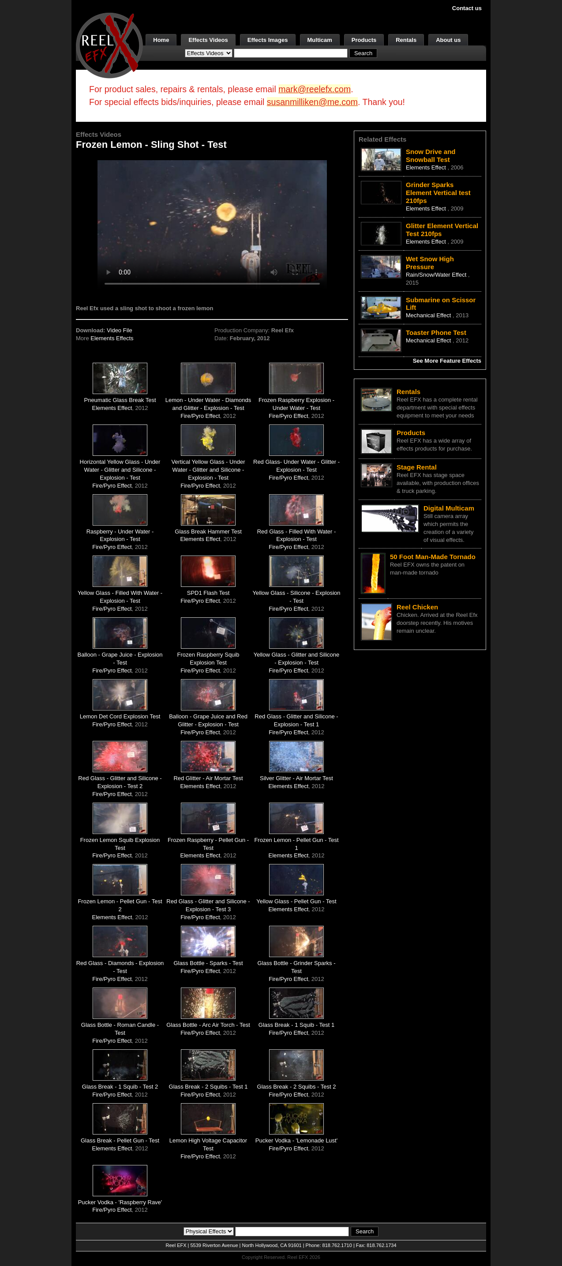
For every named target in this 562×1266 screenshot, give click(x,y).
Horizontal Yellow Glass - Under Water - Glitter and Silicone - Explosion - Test (120, 469)
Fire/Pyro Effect (200, 416)
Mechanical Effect (429, 315)
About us (448, 40)
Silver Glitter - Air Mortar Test (296, 778)
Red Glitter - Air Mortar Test (208, 778)
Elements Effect (112, 408)
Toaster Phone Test (436, 332)
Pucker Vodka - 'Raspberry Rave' (120, 1202)
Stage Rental (417, 467)
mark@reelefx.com (314, 89)
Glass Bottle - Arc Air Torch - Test (208, 1025)
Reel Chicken (417, 607)
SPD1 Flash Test (208, 593)
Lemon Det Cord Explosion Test (120, 716)
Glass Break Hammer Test (208, 531)
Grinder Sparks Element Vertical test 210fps (438, 192)
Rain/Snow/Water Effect (437, 274)
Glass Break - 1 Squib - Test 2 (120, 1086)
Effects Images (267, 40)
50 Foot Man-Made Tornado (433, 556)
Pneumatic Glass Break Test (120, 400)
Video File (119, 330)
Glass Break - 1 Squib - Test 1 (296, 1025)
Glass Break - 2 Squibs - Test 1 (208, 1086)
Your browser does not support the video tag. (212, 224)
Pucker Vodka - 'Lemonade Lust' (296, 1140)
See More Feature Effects (447, 360)
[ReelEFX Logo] (109, 44)
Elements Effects (111, 338)
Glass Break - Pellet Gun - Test (120, 1140)
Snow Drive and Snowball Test (431, 155)
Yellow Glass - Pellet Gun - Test (296, 901)
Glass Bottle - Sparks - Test (208, 963)
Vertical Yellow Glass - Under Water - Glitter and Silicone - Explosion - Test (208, 469)
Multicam (319, 40)
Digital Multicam (448, 508)
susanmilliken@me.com (312, 102)
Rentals (406, 40)
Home (161, 40)
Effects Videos (208, 40)
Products (364, 40)
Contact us (467, 8)
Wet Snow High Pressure (430, 262)
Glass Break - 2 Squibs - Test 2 (296, 1086)
